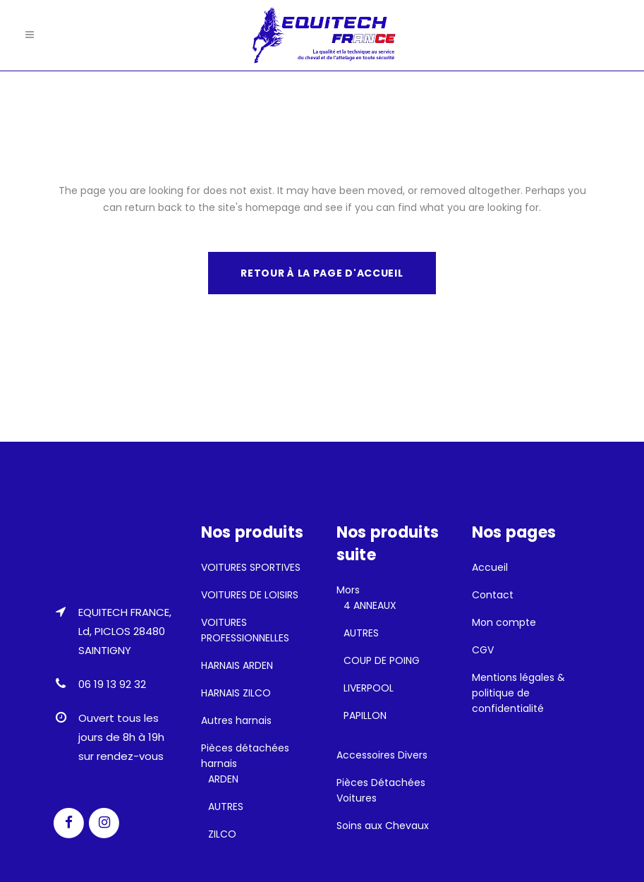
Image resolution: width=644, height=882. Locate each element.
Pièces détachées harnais (245, 756)
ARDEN (223, 779)
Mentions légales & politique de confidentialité (518, 692)
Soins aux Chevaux (382, 825)
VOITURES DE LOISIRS (249, 595)
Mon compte (504, 622)
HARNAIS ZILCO (236, 693)
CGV (483, 650)
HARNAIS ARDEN (237, 665)
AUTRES (225, 806)
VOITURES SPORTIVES (250, 567)
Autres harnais (236, 720)
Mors (348, 590)
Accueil (490, 567)
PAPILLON (365, 715)
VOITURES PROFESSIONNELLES (245, 630)
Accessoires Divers (381, 755)
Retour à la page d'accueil (322, 273)
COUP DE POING (382, 660)
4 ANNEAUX (370, 605)
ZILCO (222, 834)
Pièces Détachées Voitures (380, 790)
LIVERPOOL (369, 688)
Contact (493, 595)
